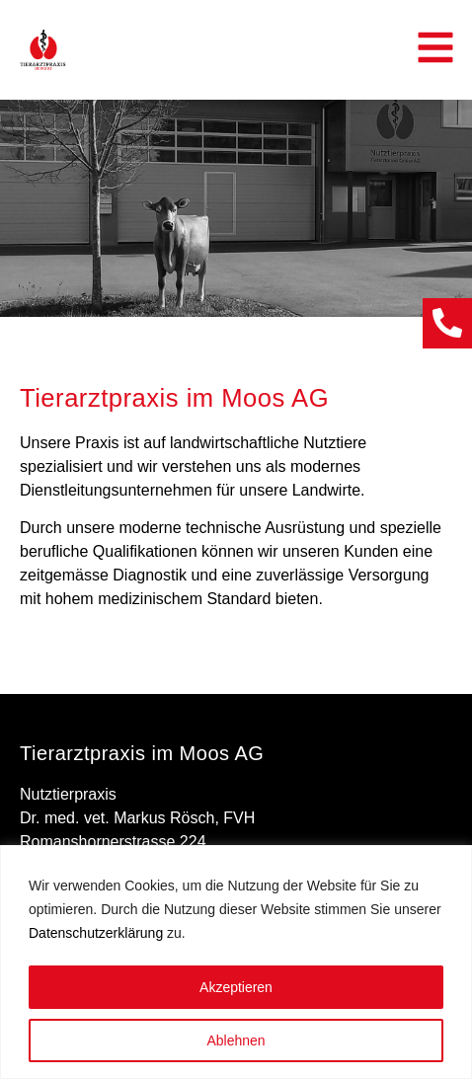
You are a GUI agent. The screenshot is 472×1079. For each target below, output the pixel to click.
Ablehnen (235, 1040)
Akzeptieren (236, 987)
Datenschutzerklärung (96, 934)
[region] (236, 962)
